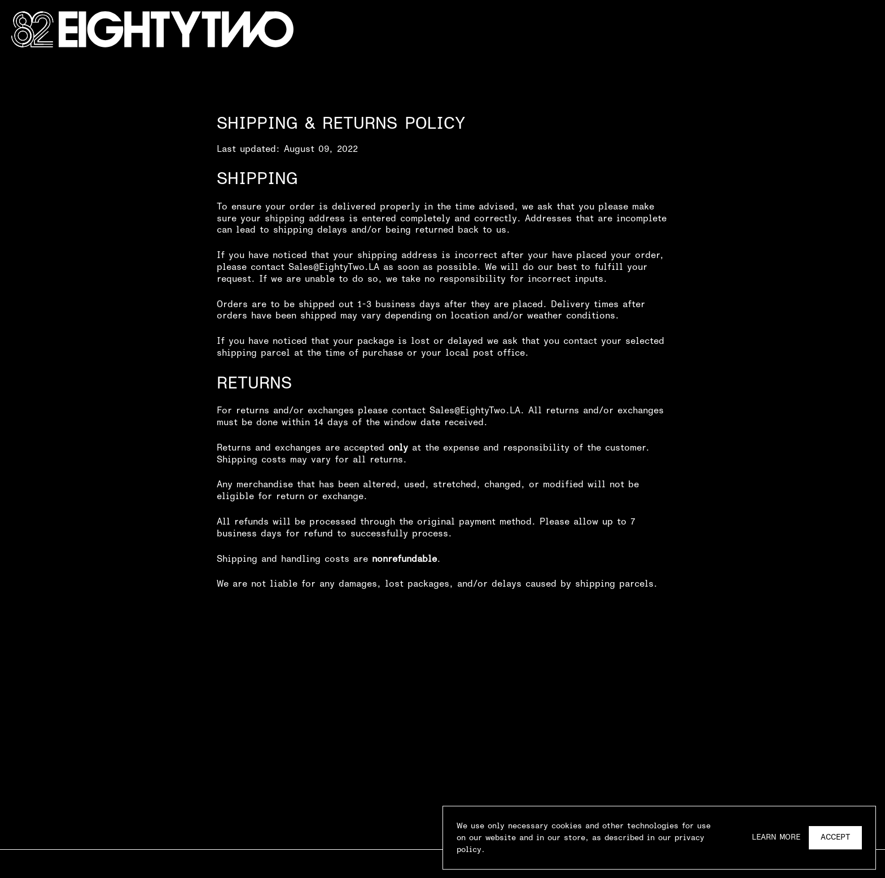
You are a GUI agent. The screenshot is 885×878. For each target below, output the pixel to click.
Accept (835, 838)
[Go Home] (152, 29)
